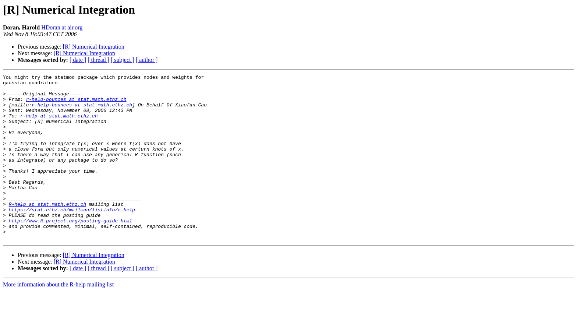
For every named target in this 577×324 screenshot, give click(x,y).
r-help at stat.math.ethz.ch (59, 124)
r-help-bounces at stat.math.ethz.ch (76, 104)
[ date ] (78, 60)
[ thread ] (98, 60)
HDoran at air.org (61, 27)
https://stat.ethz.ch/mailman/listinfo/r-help (72, 237)
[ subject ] (122, 60)
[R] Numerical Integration (93, 46)
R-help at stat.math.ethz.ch (47, 230)
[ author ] (147, 60)
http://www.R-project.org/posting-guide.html (70, 250)
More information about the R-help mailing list (58, 317)
